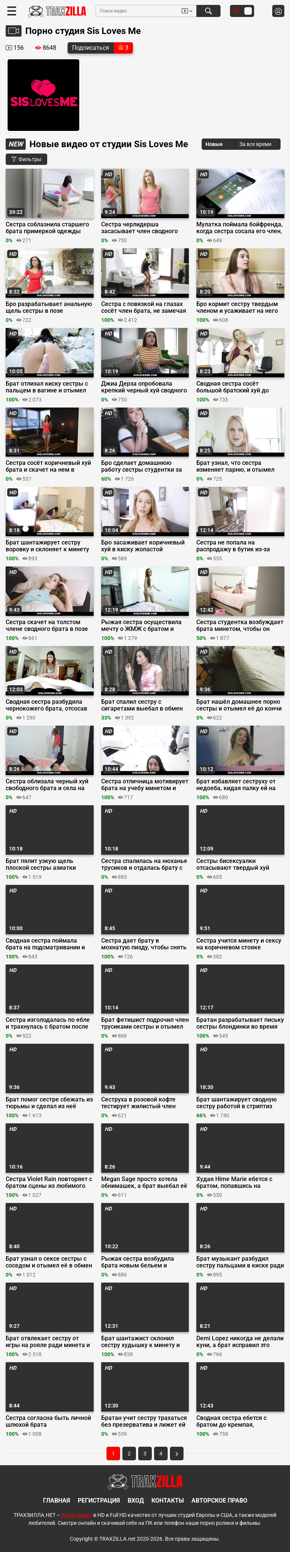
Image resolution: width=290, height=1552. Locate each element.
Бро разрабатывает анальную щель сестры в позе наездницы (49, 307)
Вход (136, 1500)
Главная (56, 1500)
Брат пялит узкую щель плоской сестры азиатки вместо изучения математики (48, 864)
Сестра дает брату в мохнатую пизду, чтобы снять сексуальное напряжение (144, 944)
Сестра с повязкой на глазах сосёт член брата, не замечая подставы (143, 307)
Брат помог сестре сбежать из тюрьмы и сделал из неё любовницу (49, 1103)
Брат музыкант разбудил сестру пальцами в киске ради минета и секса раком (240, 1262)
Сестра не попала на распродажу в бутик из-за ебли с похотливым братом (235, 546)
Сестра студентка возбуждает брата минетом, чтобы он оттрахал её (240, 625)
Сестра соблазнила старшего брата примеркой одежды (47, 228)
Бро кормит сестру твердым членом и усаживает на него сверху (237, 307)
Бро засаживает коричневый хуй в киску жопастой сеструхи (143, 546)
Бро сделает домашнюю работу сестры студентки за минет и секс (141, 466)
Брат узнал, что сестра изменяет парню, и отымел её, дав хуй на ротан (235, 466)
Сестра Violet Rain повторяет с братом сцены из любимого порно (49, 1182)
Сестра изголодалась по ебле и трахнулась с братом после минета (48, 1023)
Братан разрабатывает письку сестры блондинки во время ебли (240, 1023)
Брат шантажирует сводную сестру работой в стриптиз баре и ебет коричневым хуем (239, 1103)
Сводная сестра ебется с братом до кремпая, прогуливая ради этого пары (237, 1421)
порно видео (76, 1515)
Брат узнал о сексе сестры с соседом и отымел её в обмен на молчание (49, 1262)
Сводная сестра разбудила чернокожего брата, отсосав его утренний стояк (46, 705)
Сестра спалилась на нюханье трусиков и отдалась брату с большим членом (144, 864)
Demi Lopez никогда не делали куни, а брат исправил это (240, 1342)
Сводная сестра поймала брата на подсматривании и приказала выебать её (45, 944)
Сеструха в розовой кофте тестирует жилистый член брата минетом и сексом (138, 1103)
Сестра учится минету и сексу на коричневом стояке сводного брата (238, 944)
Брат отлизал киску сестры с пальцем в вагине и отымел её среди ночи (47, 387)
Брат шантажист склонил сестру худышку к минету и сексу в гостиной (140, 1342)
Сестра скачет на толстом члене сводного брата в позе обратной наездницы (47, 625)
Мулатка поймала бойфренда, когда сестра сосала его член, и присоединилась (239, 228)
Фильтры (26, 159)
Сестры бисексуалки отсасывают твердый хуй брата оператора (232, 864)
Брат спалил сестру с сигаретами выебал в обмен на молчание (142, 705)
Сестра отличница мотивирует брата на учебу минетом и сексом (144, 785)
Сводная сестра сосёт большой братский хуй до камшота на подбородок (232, 387)
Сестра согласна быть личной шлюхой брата (48, 1421)
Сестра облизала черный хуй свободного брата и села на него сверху (47, 785)
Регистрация (99, 1500)
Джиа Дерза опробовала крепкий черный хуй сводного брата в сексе (144, 387)
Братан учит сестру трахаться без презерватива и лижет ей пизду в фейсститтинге (144, 1421)
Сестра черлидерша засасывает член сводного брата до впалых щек (139, 228)
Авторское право (219, 1500)
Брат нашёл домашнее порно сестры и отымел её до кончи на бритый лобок (239, 705)
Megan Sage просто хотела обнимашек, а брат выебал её (144, 1182)
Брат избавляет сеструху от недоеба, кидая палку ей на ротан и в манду (236, 785)
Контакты (167, 1500)
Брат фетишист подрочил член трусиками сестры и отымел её (145, 1023)
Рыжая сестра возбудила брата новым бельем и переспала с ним (137, 1262)
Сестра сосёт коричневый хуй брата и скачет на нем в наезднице (48, 466)
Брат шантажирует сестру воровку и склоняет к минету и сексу (47, 546)
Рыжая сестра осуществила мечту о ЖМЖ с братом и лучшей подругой (141, 625)
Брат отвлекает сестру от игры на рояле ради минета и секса (48, 1342)
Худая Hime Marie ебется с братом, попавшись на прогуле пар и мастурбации (235, 1182)
